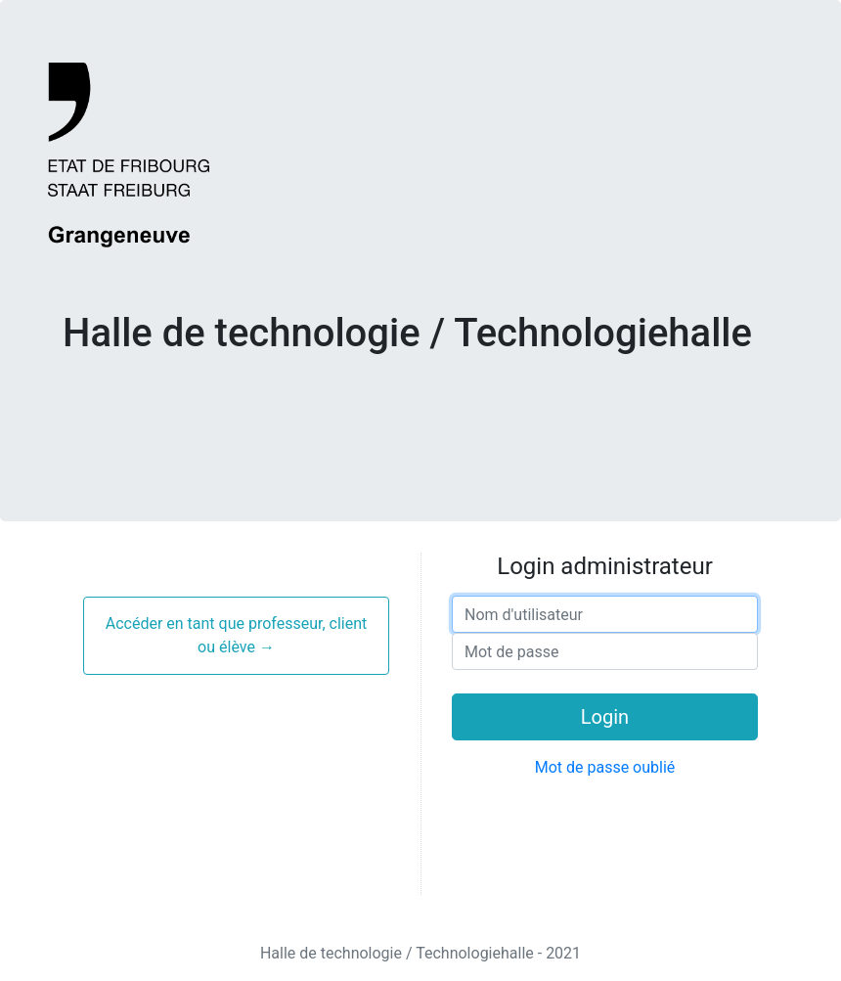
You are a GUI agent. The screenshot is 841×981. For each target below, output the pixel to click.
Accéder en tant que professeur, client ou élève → (237, 635)
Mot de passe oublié (605, 767)
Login (605, 717)
